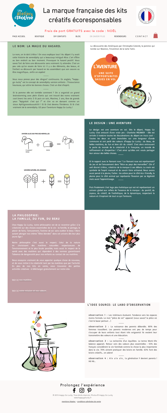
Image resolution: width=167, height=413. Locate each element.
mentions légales (69, 401)
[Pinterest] (89, 390)
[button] (155, 35)
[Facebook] (74, 390)
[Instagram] (82, 390)
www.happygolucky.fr (82, 397)
